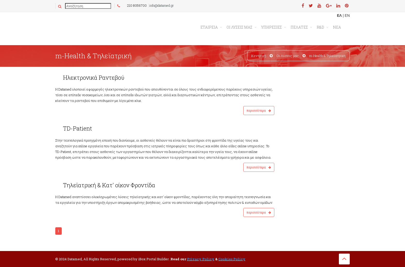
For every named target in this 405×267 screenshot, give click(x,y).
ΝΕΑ (337, 27)
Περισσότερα (259, 110)
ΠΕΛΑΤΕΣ (299, 27)
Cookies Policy (231, 259)
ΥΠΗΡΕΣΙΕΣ (271, 27)
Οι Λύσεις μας (287, 55)
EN (347, 15)
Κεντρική (258, 55)
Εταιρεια (209, 27)
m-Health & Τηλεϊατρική (327, 55)
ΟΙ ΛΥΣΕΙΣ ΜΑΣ (239, 27)
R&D (320, 27)
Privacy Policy (200, 259)
